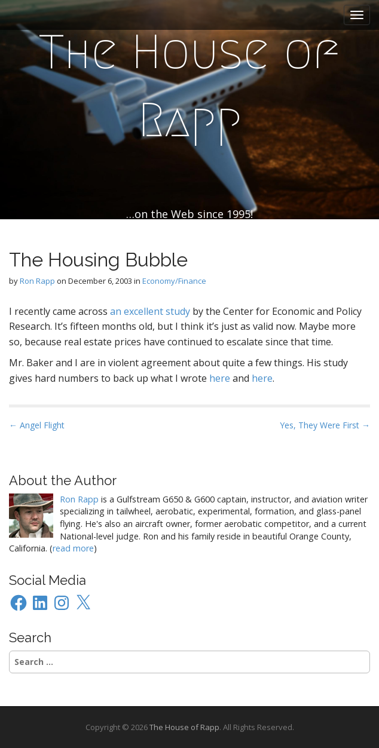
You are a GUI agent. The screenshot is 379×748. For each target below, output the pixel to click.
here (219, 378)
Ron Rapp (37, 280)
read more (73, 548)
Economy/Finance (174, 280)
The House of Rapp (189, 86)
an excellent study (150, 311)
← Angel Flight (37, 425)
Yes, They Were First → (325, 425)
